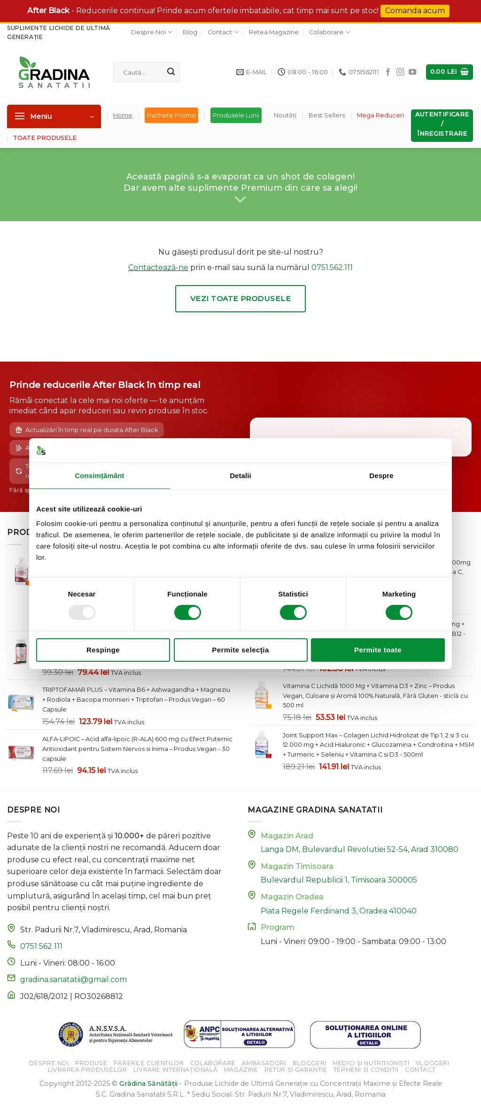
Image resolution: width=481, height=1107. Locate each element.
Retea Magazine (274, 32)
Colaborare (329, 32)
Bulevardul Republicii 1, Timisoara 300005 (339, 879)
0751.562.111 (332, 267)
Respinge (103, 650)
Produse (91, 1063)
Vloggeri (433, 1063)
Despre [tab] (381, 476)
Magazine (241, 1069)
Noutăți (285, 115)
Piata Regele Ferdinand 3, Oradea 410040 (339, 910)
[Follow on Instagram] (400, 72)
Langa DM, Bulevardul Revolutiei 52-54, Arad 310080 (359, 849)
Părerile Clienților (149, 1063)
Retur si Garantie (295, 1069)
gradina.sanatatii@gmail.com (73, 979)
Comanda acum (415, 10)
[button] (449, 72)
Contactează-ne (158, 267)
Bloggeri (309, 1063)
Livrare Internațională (175, 1069)
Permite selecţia (240, 650)
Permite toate (378, 650)
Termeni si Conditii (366, 1069)
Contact (223, 32)
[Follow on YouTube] (412, 72)
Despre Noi (151, 32)
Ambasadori (264, 1063)
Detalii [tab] (240, 476)
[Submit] (171, 72)
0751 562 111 (41, 946)
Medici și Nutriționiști (371, 1063)
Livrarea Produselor (87, 1069)
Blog (190, 32)
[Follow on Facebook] (388, 72)
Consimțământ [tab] (99, 476)
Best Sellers (327, 115)
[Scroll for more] (240, 199)
